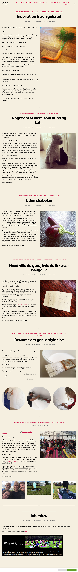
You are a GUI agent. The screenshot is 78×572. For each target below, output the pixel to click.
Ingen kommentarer (50, 21)
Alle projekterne (16, 333)
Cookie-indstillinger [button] (62, 569)
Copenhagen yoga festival (21, 422)
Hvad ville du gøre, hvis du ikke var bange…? (39, 267)
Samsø (36, 11)
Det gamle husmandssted (22, 11)
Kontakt (66, 4)
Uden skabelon (39, 200)
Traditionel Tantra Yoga (25, 2)
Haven (31, 11)
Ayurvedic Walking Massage (40, 2)
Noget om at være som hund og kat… (39, 120)
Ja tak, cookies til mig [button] (72, 569)
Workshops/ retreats (55, 2)
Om (16, 2)
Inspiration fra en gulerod (39, 16)
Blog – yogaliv (66, 2)
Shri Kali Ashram (36, 259)
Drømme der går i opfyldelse (39, 339)
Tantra (53, 11)
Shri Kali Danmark (5, 3)
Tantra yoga (59, 11)
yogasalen (39, 261)
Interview (39, 515)
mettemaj (28, 21)
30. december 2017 (38, 21)
